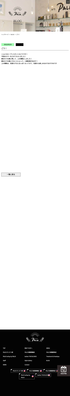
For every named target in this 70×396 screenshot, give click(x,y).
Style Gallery (28, 360)
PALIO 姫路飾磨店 (30, 352)
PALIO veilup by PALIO (9, 356)
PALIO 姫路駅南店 (51, 352)
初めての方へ (28, 348)
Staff (4, 360)
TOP (4, 348)
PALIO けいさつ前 (8, 352)
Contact (27, 365)
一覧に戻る (11, 174)
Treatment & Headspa (52, 356)
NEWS (4, 365)
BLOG (12, 34)
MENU (48, 348)
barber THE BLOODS (31, 356)
